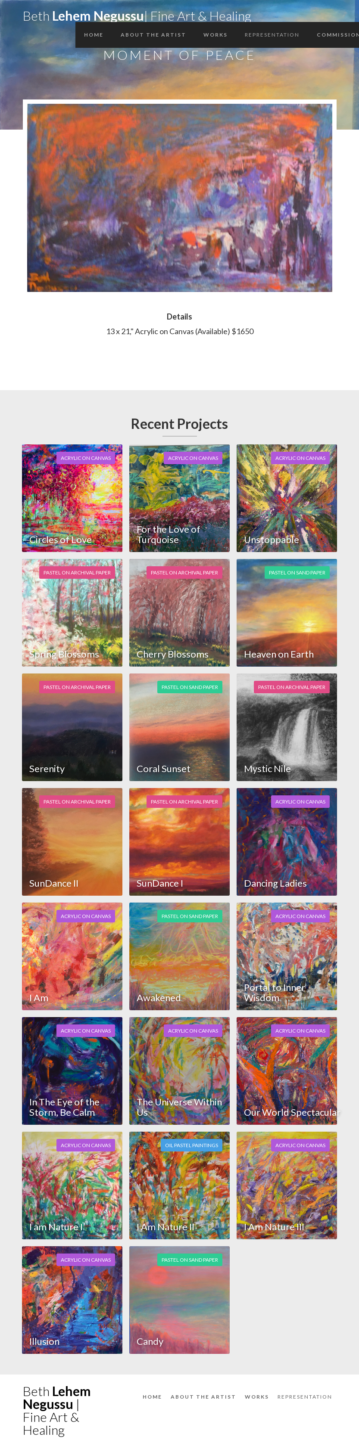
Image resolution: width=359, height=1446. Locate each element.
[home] (137, 13)
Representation (272, 34)
